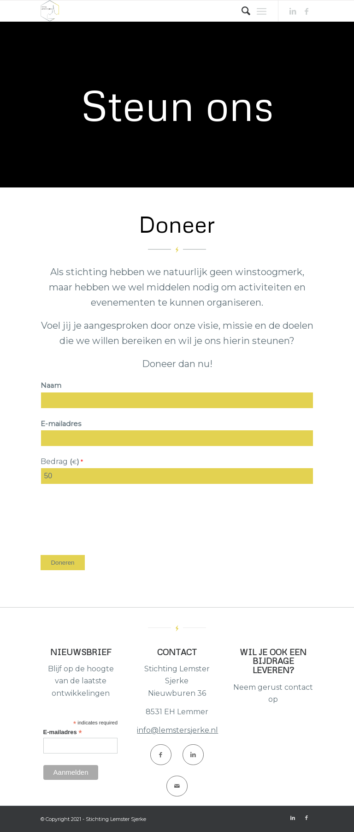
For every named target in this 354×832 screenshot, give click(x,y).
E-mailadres (61, 424)
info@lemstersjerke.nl (177, 730)
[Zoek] (241, 10)
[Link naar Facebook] (306, 11)
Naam (51, 385)
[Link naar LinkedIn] (293, 11)
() (75, 462)
